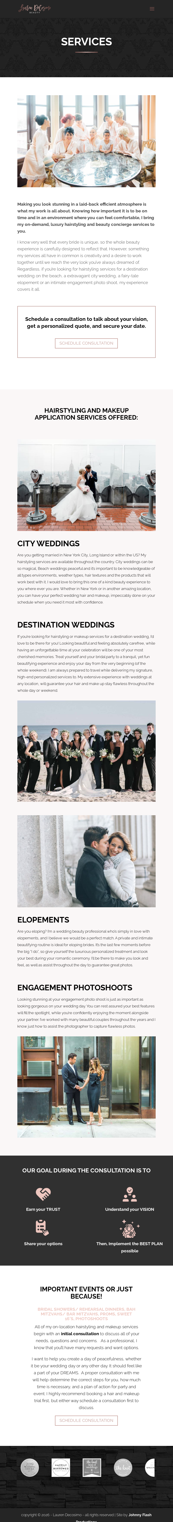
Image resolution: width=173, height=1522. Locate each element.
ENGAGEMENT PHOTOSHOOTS (74, 987)
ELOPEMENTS (43, 919)
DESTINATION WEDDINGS (65, 624)
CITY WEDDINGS (48, 543)
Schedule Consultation (86, 343)
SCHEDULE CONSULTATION (86, 1420)
